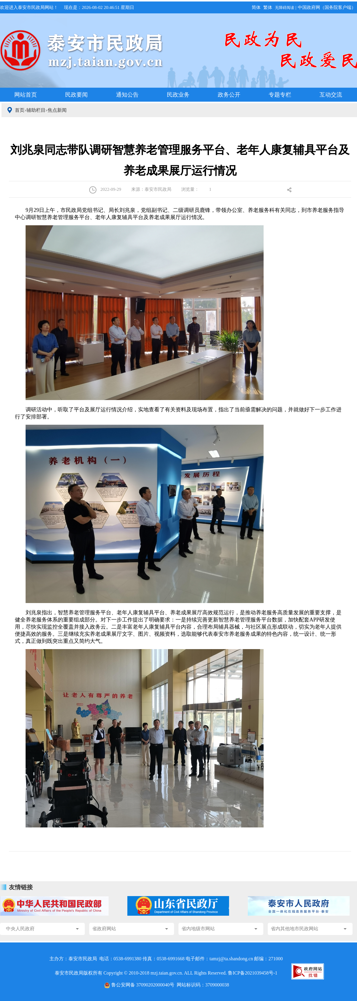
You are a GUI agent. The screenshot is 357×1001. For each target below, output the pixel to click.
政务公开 (229, 95)
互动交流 (331, 95)
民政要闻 (76, 95)
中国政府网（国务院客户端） (327, 7)
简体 (256, 7)
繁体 (267, 7)
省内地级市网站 (198, 928)
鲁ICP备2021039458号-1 (252, 972)
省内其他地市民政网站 (294, 928)
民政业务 (178, 95)
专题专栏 (280, 95)
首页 (19, 110)
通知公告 (127, 95)
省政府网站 (104, 928)
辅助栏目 (36, 110)
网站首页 (25, 95)
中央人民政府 (20, 928)
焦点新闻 (57, 110)
